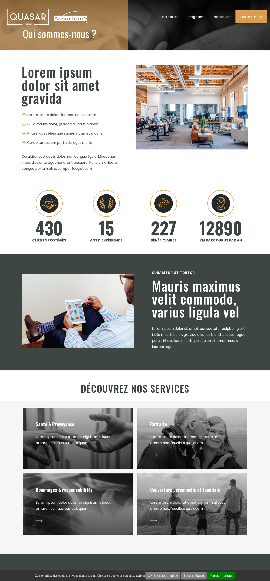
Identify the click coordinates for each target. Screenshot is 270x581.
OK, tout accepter (163, 575)
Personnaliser (221, 575)
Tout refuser (193, 575)
